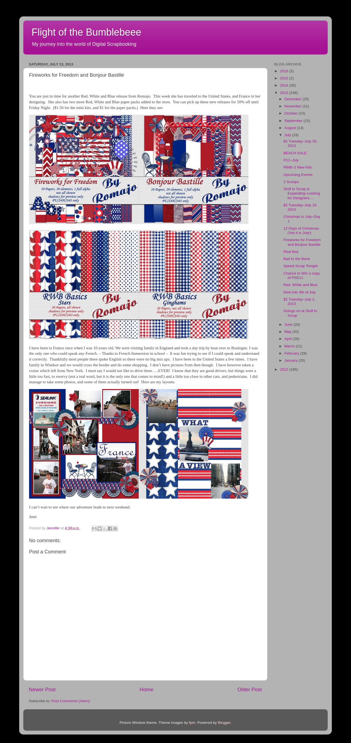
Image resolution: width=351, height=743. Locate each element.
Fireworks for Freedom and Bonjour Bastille (302, 242)
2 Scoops (291, 182)
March (290, 346)
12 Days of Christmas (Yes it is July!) (301, 230)
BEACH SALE (295, 153)
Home (146, 689)
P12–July (291, 160)
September (294, 121)
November (293, 106)
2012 (284, 369)
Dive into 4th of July (300, 292)
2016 (284, 71)
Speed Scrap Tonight (301, 266)
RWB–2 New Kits (298, 167)
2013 (284, 93)
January (291, 360)
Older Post (249, 689)
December (293, 99)
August (290, 128)
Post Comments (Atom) (71, 701)
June (288, 324)
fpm (192, 723)
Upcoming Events (298, 175)
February (292, 353)
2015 (284, 78)
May (288, 332)
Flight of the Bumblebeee (86, 32)
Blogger (224, 723)
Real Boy (291, 252)
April (288, 339)
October (291, 113)
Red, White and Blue (301, 285)
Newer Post (42, 689)
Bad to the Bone (297, 259)
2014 (284, 85)
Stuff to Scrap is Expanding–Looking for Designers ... (302, 193)
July (288, 135)
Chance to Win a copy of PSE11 (302, 275)
